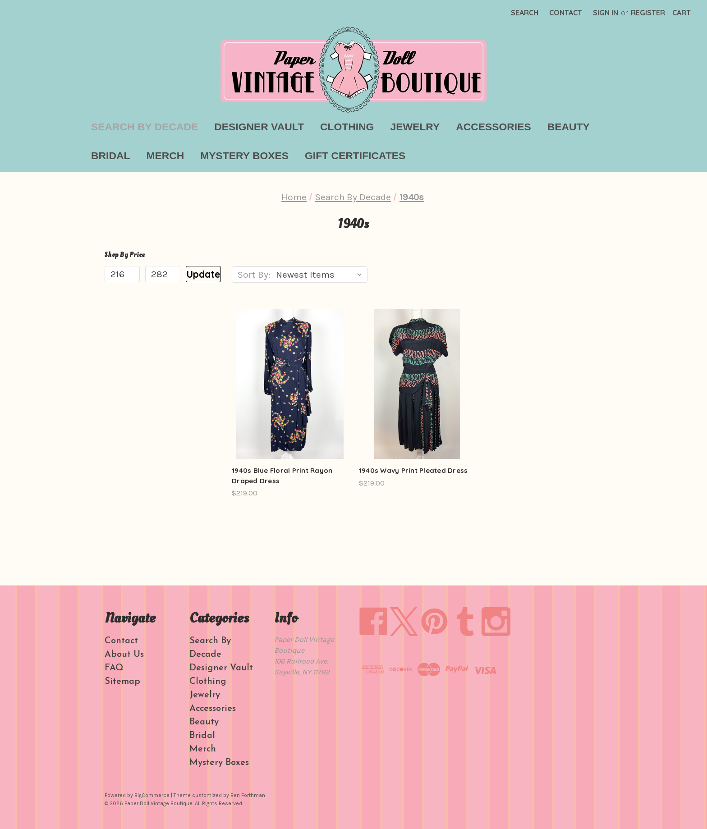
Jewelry (415, 127)
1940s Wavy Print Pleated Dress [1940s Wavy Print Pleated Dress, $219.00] (413, 470)
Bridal (110, 155)
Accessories (493, 127)
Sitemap (122, 681)
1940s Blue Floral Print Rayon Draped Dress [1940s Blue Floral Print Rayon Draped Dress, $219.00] (282, 475)
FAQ (114, 668)
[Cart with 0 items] (681, 12)
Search (524, 12)
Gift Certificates (355, 155)
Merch (165, 155)
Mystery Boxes (244, 155)
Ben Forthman (247, 795)
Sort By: (254, 274)
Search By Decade (144, 127)
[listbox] (321, 274)
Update (203, 274)
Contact (565, 12)
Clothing (347, 127)
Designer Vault (259, 127)
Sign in (605, 12)
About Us (124, 654)
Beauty (568, 127)
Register (648, 12)
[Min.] (122, 274)
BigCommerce (152, 795)
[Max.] (162, 274)
